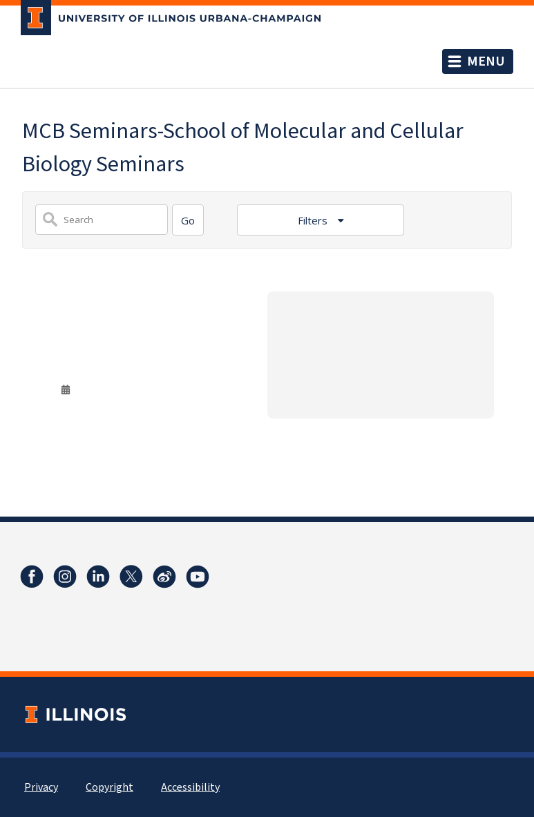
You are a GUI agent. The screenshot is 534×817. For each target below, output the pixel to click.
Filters (314, 220)
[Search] (188, 220)
